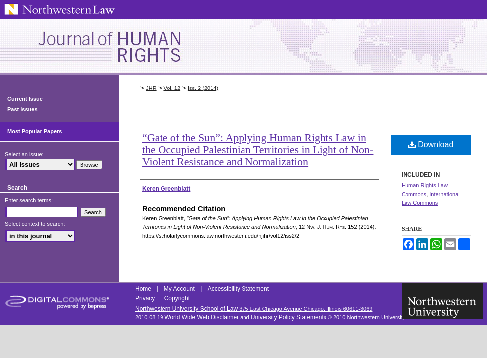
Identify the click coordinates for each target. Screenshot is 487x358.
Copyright (177, 298)
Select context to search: (35, 224)
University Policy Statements (288, 317)
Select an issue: (24, 154)
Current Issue (25, 99)
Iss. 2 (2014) (203, 88)
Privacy (146, 298)
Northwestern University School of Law (186, 308)
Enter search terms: (29, 200)
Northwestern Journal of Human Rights (243, 47)
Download (431, 144)
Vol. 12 (171, 88)
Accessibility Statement (238, 288)
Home (144, 288)
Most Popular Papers (34, 131)
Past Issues (22, 109)
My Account (180, 288)
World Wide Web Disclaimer (201, 317)
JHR (151, 88)
